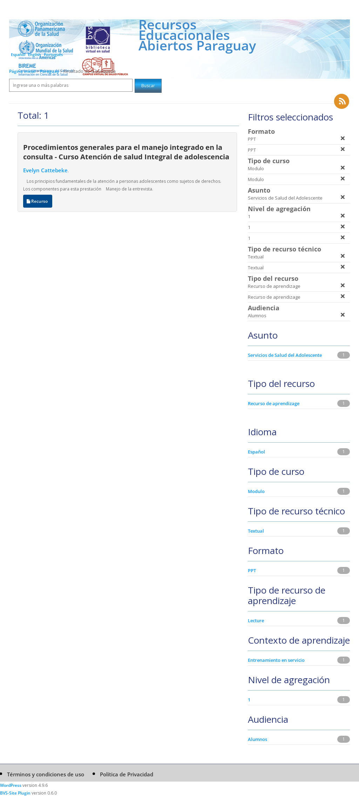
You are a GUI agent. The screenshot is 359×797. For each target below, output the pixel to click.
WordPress (10, 785)
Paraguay (50, 71)
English (34, 54)
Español (18, 54)
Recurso (38, 201)
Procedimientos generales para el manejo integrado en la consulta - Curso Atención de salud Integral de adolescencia (126, 151)
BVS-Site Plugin (15, 793)
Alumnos (257, 739)
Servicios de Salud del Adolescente (285, 355)
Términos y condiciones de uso (45, 774)
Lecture (256, 620)
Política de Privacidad (126, 774)
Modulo (256, 491)
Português (53, 54)
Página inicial (22, 71)
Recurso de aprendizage (273, 403)
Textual (256, 531)
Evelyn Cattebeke (45, 170)
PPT (252, 570)
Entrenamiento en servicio (276, 660)
